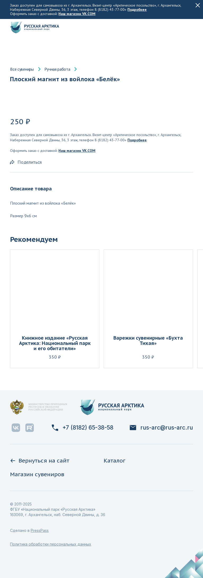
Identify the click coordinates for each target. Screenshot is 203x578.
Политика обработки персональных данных (50, 544)
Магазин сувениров (37, 474)
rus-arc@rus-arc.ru (161, 428)
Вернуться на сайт (39, 460)
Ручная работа (57, 69)
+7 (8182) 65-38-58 (82, 428)
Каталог (114, 460)
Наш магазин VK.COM (76, 13)
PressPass (40, 530)
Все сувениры (22, 69)
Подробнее (137, 9)
